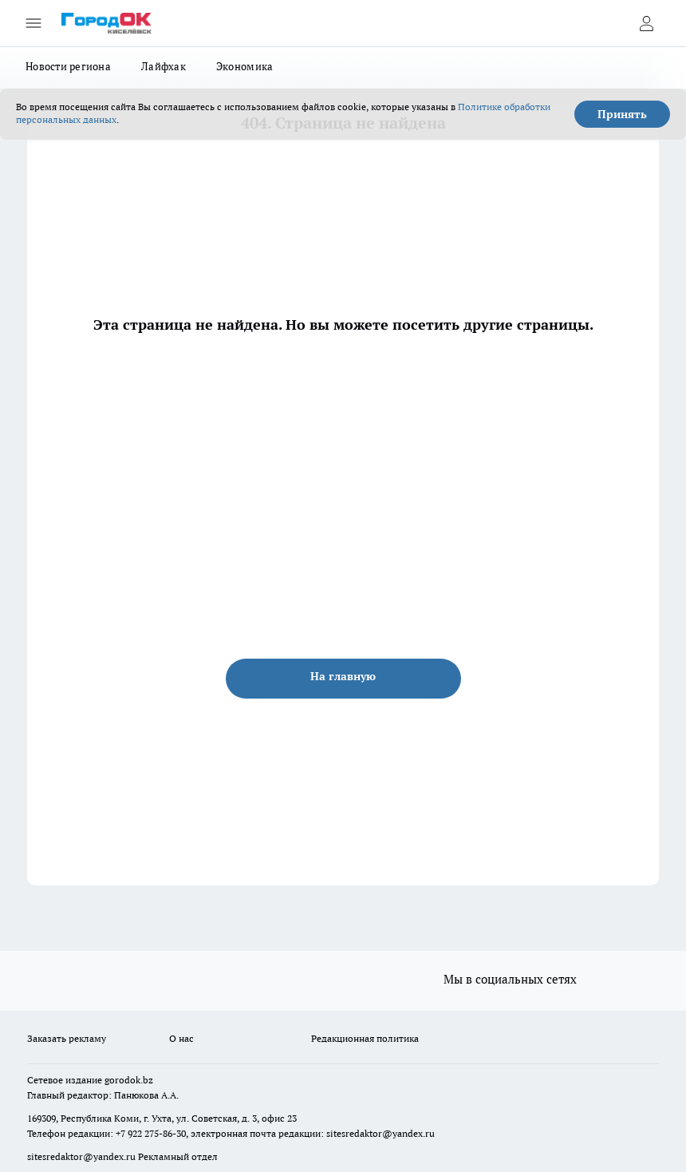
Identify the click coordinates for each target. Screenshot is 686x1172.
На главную (343, 676)
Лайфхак (163, 66)
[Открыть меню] (33, 23)
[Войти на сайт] (646, 23)
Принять (622, 114)
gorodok (122, 1080)
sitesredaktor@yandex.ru (380, 1133)
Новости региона (68, 66)
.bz (146, 1080)
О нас (181, 1038)
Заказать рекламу (66, 1038)
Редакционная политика (365, 1038)
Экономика (244, 66)
